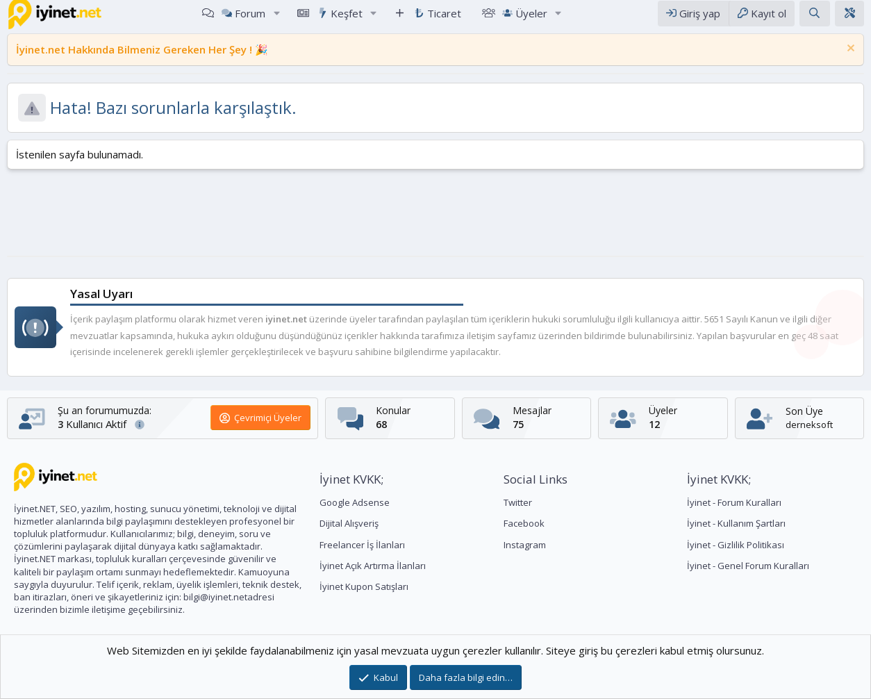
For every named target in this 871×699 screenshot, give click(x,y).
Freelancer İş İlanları (362, 544)
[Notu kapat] (849, 63)
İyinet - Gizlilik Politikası (735, 544)
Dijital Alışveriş (349, 523)
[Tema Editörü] (849, 20)
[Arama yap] (814, 20)
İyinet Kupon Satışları (364, 586)
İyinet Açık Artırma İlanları (373, 565)
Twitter (518, 502)
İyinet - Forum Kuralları (734, 502)
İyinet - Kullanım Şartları (736, 523)
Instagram (525, 544)
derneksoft (809, 424)
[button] (276, 20)
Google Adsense (355, 502)
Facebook (524, 523)
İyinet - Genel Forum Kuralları (748, 565)
